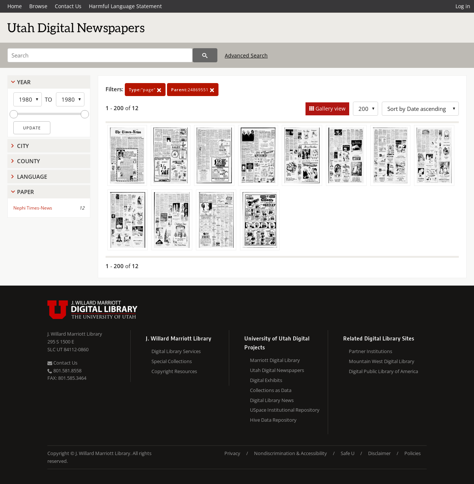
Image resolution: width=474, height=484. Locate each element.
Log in (462, 6)
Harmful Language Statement (125, 6)
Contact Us (68, 6)
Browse (38, 6)
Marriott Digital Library (275, 360)
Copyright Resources (174, 371)
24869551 (192, 89)
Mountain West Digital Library (381, 361)
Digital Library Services (176, 351)
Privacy (232, 453)
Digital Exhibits (266, 380)
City (23, 145)
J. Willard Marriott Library (74, 333)
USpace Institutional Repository (285, 409)
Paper (25, 191)
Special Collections (171, 361)
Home (14, 6)
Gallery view (330, 108)
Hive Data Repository (273, 419)
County (28, 161)
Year (24, 82)
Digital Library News (272, 400)
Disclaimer (379, 453)
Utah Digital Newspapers (277, 370)
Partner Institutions (370, 351)
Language (32, 176)
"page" (145, 89)
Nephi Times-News (32, 208)
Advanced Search (246, 55)
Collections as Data (270, 390)
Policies (412, 453)
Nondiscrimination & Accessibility (290, 453)
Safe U (347, 453)
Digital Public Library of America (383, 371)
